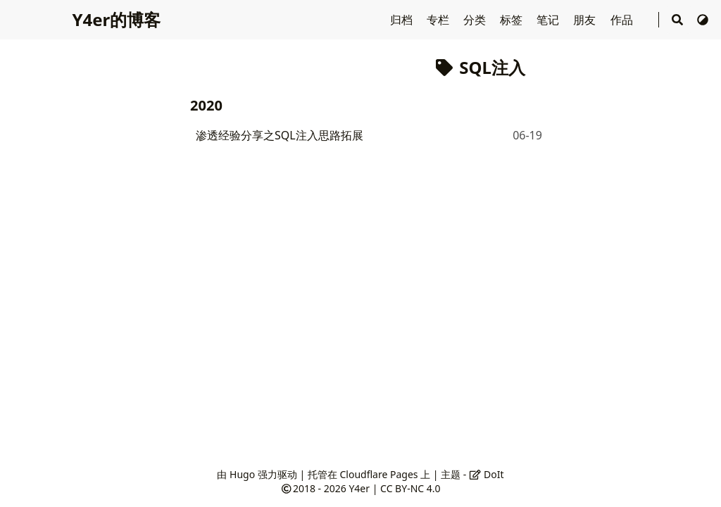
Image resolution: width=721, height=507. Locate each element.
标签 (512, 19)
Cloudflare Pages (378, 474)
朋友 (585, 19)
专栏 (439, 19)
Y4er (359, 488)
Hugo (242, 474)
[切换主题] (703, 19)
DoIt (486, 474)
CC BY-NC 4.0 (410, 488)
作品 (623, 19)
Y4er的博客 (116, 19)
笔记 (549, 19)
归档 (402, 19)
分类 (476, 19)
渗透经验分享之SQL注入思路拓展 (279, 135)
